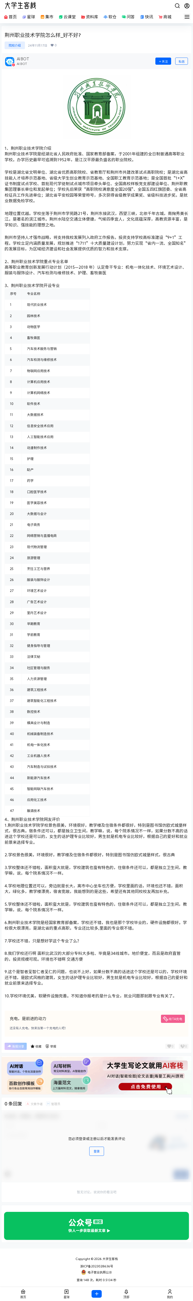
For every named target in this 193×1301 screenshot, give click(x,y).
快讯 (146, 17)
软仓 (109, 17)
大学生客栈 (110, 1258)
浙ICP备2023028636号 (96, 1266)
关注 (163, 61)
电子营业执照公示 (96, 1272)
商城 (164, 17)
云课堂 (67, 17)
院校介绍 (15, 45)
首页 (10, 17)
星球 (28, 17)
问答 (128, 17)
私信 (182, 61)
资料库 (89, 17)
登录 (97, 1151)
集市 (46, 17)
